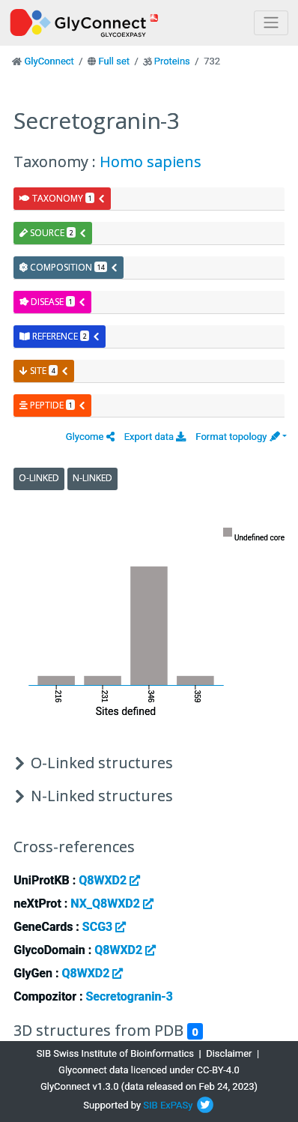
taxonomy (62, 198)
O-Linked (39, 477)
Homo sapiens (150, 161)
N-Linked (92, 477)
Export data (155, 436)
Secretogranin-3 (128, 996)
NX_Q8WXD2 (111, 903)
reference (59, 336)
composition (68, 267)
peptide (52, 405)
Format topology (237, 436)
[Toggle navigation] (271, 22)
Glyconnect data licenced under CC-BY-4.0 (149, 1070)
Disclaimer (229, 1053)
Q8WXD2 (109, 880)
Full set (114, 61)
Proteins (172, 61)
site (44, 370)
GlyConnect (48, 61)
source (53, 232)
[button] (90, 436)
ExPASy (176, 1105)
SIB (150, 1105)
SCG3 (104, 927)
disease (52, 301)
